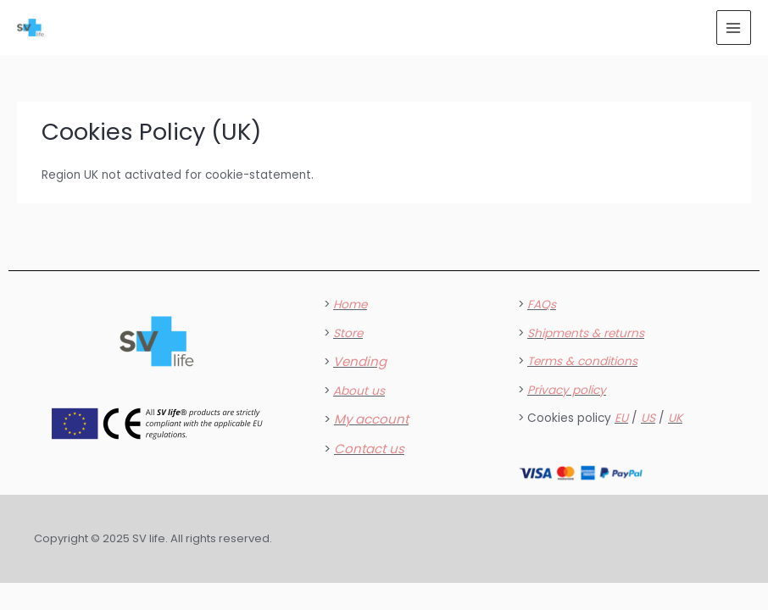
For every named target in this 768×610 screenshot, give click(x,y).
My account (371, 419)
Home (350, 305)
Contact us (369, 449)
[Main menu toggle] (733, 27)
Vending (360, 361)
